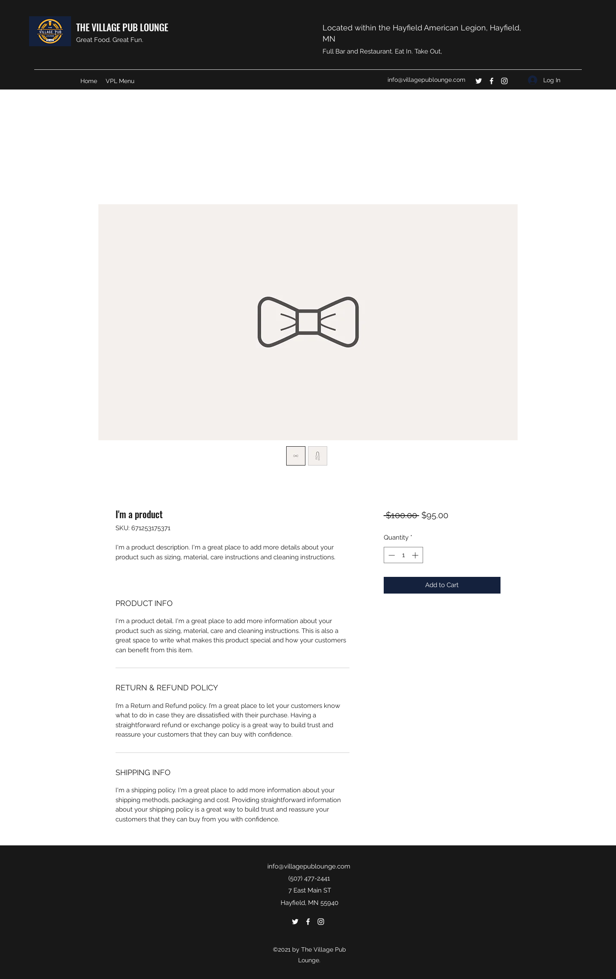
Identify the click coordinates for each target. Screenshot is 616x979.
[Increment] (416, 555)
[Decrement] (391, 555)
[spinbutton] (403, 555)
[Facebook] (491, 81)
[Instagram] (504, 81)
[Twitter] (478, 81)
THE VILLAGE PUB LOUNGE (122, 27)
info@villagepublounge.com (426, 79)
